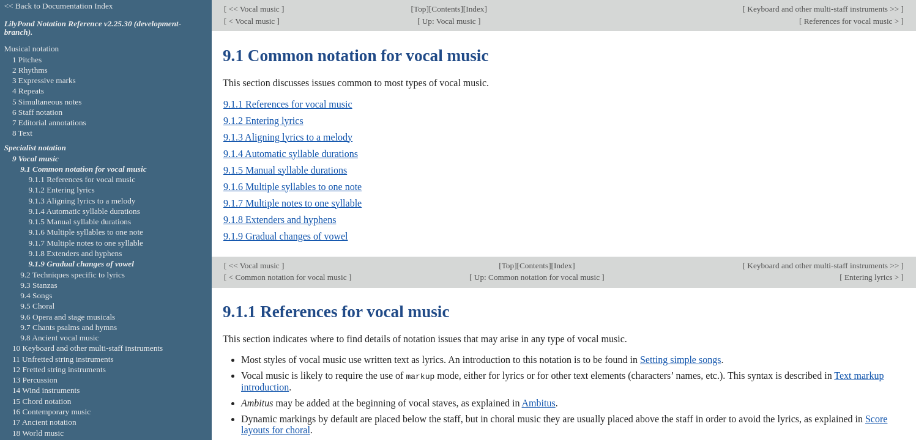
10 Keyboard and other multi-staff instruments (87, 348)
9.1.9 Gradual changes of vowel (285, 236)
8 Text (22, 133)
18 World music (38, 433)
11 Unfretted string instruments (63, 359)
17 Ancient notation (44, 422)
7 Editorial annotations (49, 122)
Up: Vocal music (449, 21)
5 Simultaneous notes (47, 101)
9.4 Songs (36, 295)
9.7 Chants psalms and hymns (68, 327)
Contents (445, 8)
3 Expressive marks (44, 80)
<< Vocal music (253, 8)
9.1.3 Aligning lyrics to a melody (287, 137)
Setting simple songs (680, 359)
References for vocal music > (851, 21)
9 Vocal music (35, 158)
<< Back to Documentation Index (58, 5)
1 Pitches (27, 59)
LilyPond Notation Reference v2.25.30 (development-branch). (93, 28)
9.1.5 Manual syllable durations (285, 170)
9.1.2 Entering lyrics (263, 121)
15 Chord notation (42, 401)
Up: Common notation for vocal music (537, 277)
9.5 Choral (37, 305)
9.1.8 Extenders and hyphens (279, 220)
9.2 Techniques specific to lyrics (72, 274)
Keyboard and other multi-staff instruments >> (823, 8)
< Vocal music (251, 21)
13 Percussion (35, 379)
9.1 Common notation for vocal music (83, 169)
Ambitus (539, 402)
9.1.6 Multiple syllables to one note (292, 187)
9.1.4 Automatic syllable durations (290, 153)
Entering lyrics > (872, 277)
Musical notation (31, 48)
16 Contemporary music (51, 411)
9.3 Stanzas (38, 285)
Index (475, 8)
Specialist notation (35, 147)
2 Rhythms (30, 70)
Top (420, 8)
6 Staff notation (37, 112)
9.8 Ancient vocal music (59, 337)
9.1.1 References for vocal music (287, 104)
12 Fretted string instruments (59, 369)
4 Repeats (28, 90)
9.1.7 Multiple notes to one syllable (292, 203)
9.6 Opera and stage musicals (67, 316)
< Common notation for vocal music (287, 277)
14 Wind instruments (46, 390)
